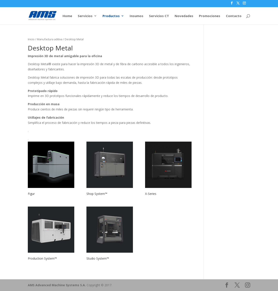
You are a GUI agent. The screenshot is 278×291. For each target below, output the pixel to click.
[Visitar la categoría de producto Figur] (51, 169)
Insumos (136, 16)
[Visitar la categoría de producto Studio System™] (109, 234)
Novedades (184, 16)
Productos (111, 16)
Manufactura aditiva (49, 39)
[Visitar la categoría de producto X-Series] (168, 169)
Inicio (31, 39)
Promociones (209, 16)
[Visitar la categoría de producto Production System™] (51, 234)
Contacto (234, 16)
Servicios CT (159, 16)
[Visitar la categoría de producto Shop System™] (109, 169)
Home (67, 16)
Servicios (85, 16)
